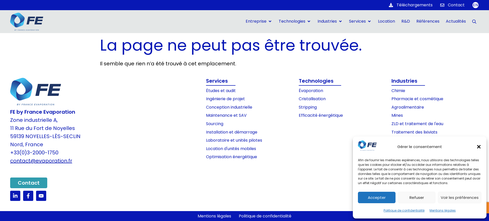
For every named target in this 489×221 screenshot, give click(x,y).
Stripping (308, 107)
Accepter (377, 197)
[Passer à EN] (475, 5)
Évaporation (311, 91)
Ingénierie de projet (225, 99)
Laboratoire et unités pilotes (234, 140)
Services (217, 80)
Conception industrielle (229, 107)
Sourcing (214, 124)
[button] (478, 146)
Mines (397, 115)
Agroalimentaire (407, 107)
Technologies (316, 80)
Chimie (398, 91)
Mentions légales (443, 210)
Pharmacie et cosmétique (417, 99)
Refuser (416, 197)
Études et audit (221, 91)
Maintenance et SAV (226, 115)
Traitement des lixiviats (414, 132)
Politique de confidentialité (404, 210)
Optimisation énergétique (231, 157)
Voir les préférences (460, 197)
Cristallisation (312, 99)
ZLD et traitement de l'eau (417, 124)
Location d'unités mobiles (231, 149)
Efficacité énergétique (321, 115)
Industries (404, 80)
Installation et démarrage (231, 132)
